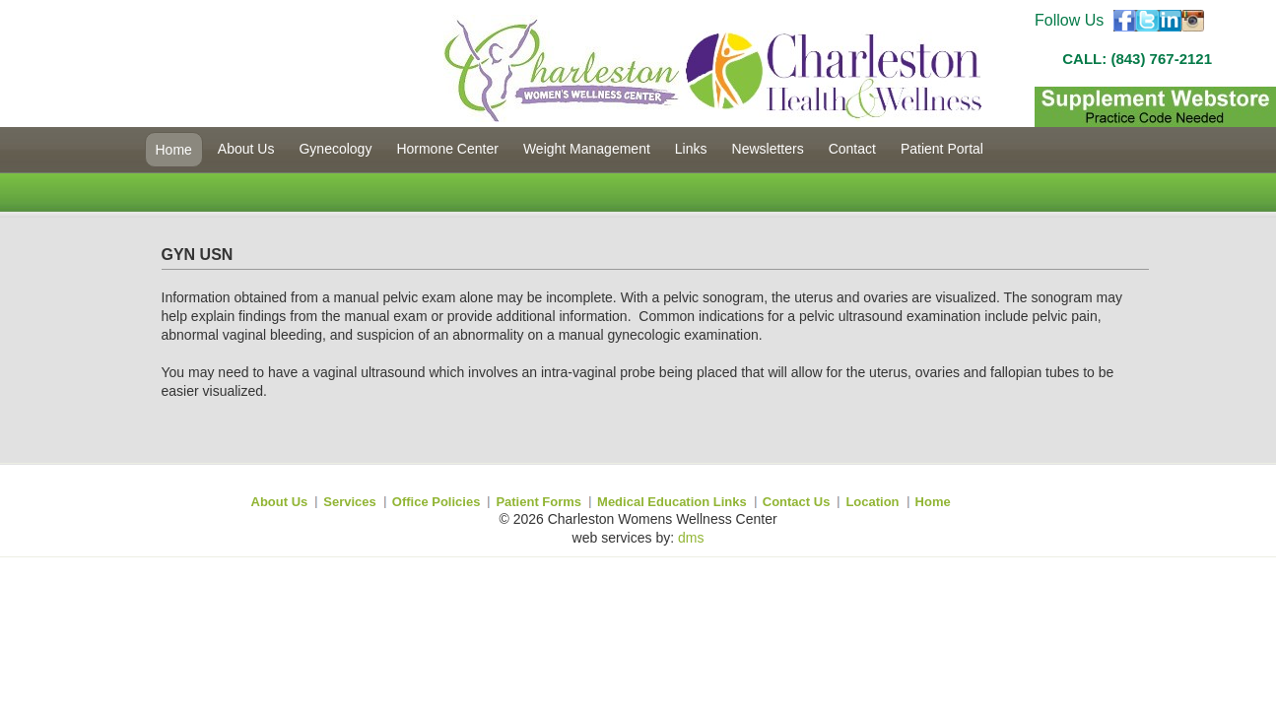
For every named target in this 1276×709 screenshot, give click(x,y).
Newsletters (768, 149)
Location (872, 501)
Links (691, 149)
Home (174, 150)
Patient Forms (538, 501)
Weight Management (586, 149)
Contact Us (797, 501)
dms (691, 538)
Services (349, 501)
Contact (852, 149)
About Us (246, 149)
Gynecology (335, 149)
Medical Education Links (672, 501)
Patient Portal (942, 149)
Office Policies (436, 501)
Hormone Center (447, 149)
